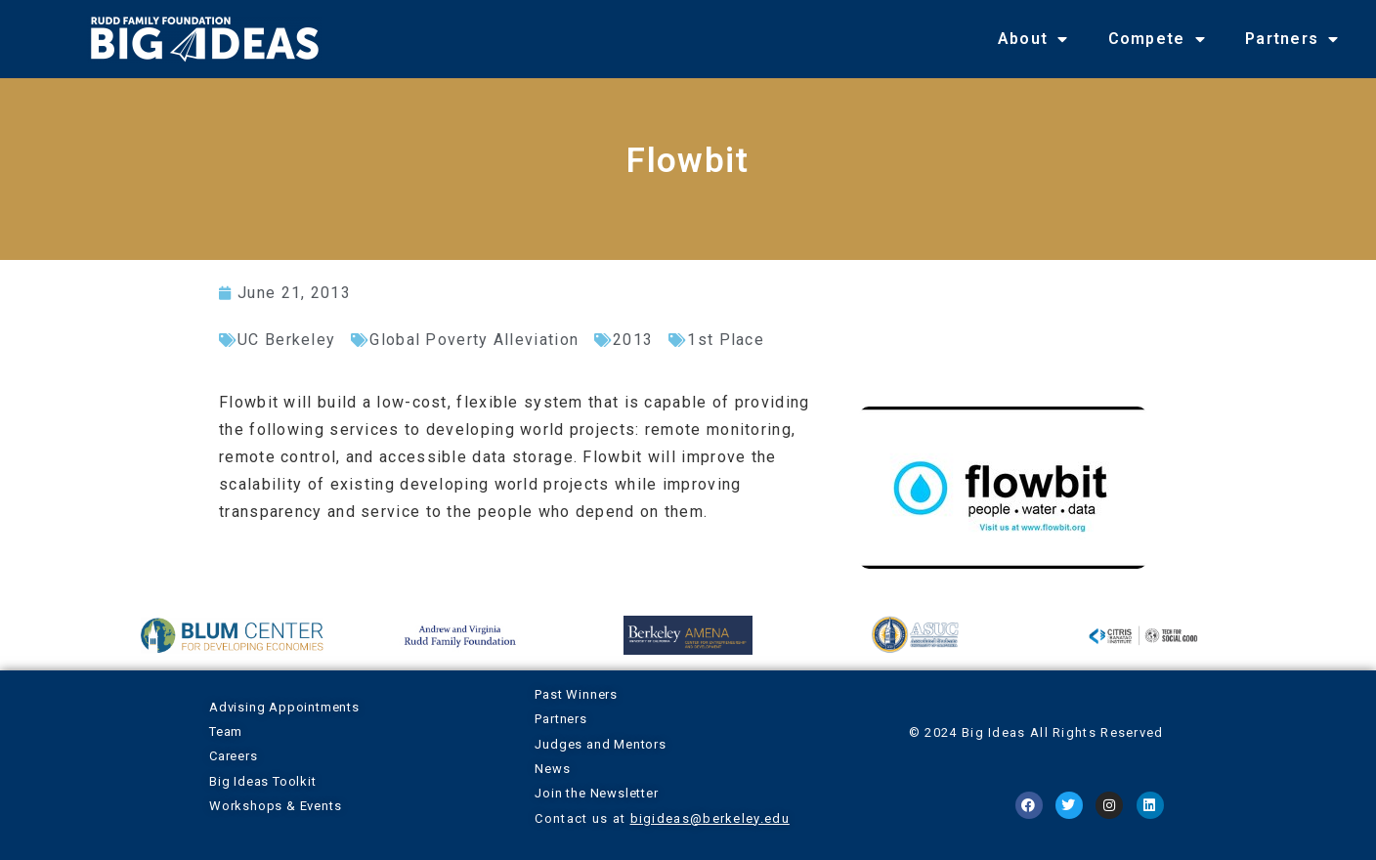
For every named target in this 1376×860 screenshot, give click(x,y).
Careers (233, 756)
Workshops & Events (275, 805)
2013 (633, 339)
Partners (1292, 39)
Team (225, 731)
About (1033, 39)
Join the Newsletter (596, 793)
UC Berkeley (286, 339)
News (552, 768)
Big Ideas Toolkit (263, 781)
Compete (1157, 39)
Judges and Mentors (600, 744)
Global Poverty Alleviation (474, 339)
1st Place (725, 339)
